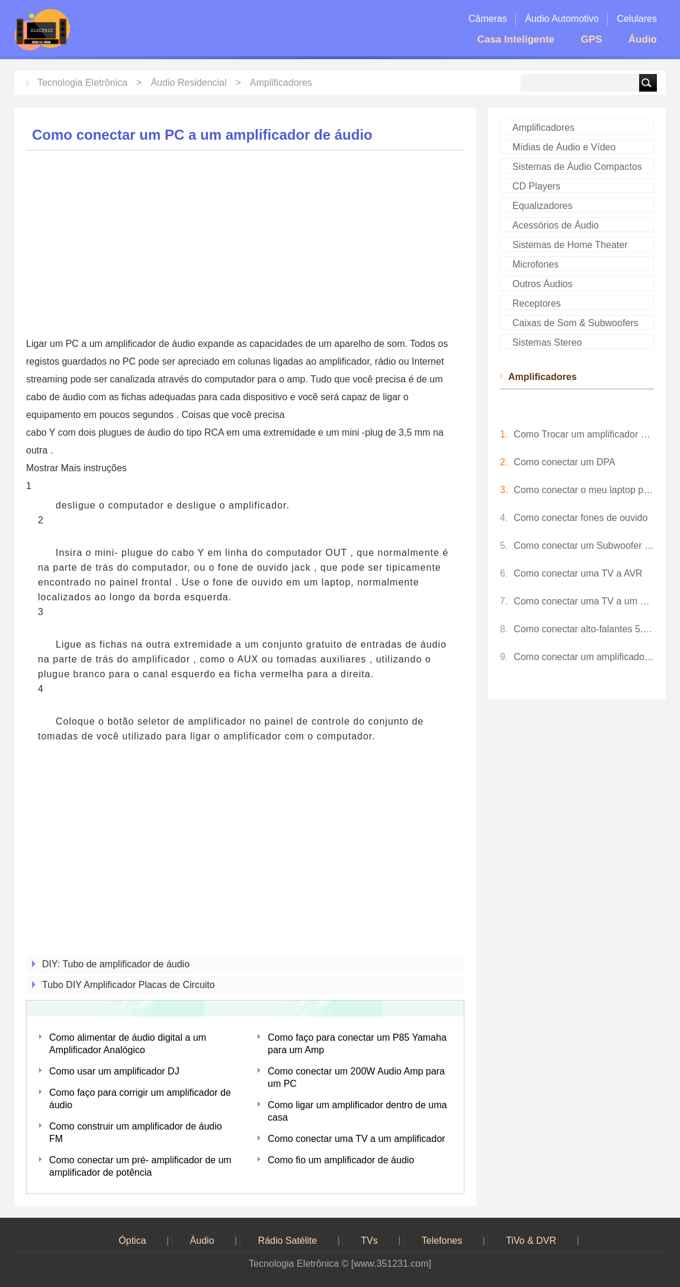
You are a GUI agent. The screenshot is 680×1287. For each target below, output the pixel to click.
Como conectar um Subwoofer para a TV (584, 545)
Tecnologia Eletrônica (82, 83)
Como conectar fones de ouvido (580, 518)
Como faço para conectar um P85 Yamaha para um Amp (357, 1043)
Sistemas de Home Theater (569, 245)
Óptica (132, 1240)
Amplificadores (281, 83)
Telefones (442, 1240)
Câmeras (488, 19)
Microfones (535, 264)
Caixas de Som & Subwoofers (575, 323)
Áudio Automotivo (562, 19)
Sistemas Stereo (547, 342)
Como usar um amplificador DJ (114, 1071)
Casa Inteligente (515, 39)
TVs (369, 1240)
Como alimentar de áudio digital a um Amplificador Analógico (127, 1043)
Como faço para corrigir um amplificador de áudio (140, 1098)
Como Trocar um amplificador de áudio (584, 434)
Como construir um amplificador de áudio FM (135, 1132)
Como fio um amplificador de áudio (341, 1160)
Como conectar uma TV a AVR (578, 573)
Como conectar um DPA (564, 462)
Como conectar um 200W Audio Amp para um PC (356, 1077)
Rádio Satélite (287, 1240)
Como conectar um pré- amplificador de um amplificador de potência (140, 1166)
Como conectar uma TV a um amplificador (356, 1139)
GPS (591, 39)
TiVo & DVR (531, 1240)
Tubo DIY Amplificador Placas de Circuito (128, 985)
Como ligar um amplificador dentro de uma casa (357, 1111)
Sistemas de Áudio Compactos (577, 167)
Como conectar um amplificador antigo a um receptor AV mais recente (584, 657)
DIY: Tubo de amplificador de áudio (116, 964)
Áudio (642, 39)
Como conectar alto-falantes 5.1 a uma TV (584, 629)
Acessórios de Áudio (555, 225)
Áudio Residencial (188, 83)
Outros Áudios (542, 284)
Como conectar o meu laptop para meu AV (584, 490)
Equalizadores (542, 206)
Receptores (536, 303)
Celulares (637, 19)
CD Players (536, 186)
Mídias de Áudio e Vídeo (563, 147)
